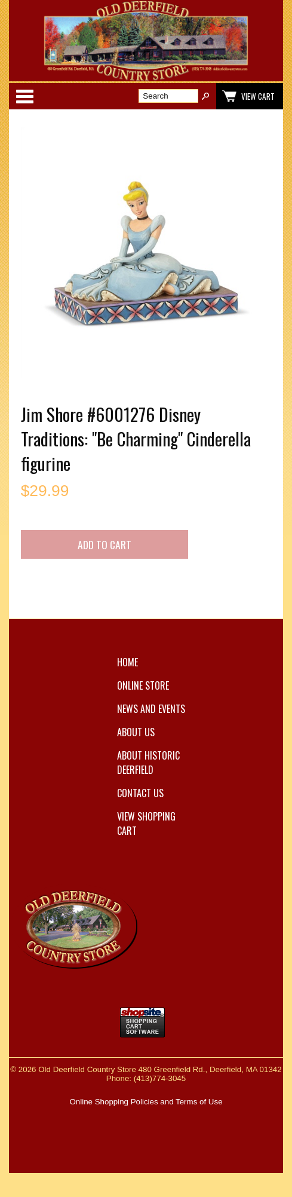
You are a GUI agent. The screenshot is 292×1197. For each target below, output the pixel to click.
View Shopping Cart (146, 823)
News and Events (151, 709)
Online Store (143, 685)
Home (127, 662)
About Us (136, 732)
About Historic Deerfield (148, 762)
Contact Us (140, 793)
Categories (24, 96)
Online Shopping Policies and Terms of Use (145, 1101)
